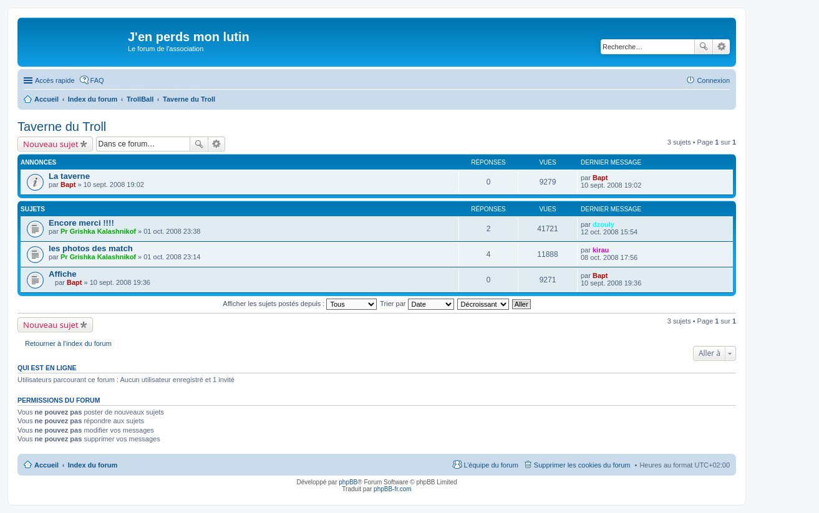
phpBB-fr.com (393, 489)
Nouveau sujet (51, 144)
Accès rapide (55, 80)
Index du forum (92, 465)
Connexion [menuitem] (713, 80)
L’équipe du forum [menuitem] (490, 465)
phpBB (348, 482)
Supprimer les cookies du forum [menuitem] (582, 465)
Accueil (46, 465)
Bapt (68, 184)
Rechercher (703, 46)
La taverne (69, 176)
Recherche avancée (721, 46)
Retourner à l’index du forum (68, 343)
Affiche (63, 274)
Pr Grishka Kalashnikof (98, 231)
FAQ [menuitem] (97, 80)
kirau (601, 250)
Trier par (416, 303)
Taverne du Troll (61, 126)
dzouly (603, 224)
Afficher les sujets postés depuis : (300, 303)
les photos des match (91, 248)
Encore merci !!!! (81, 223)
